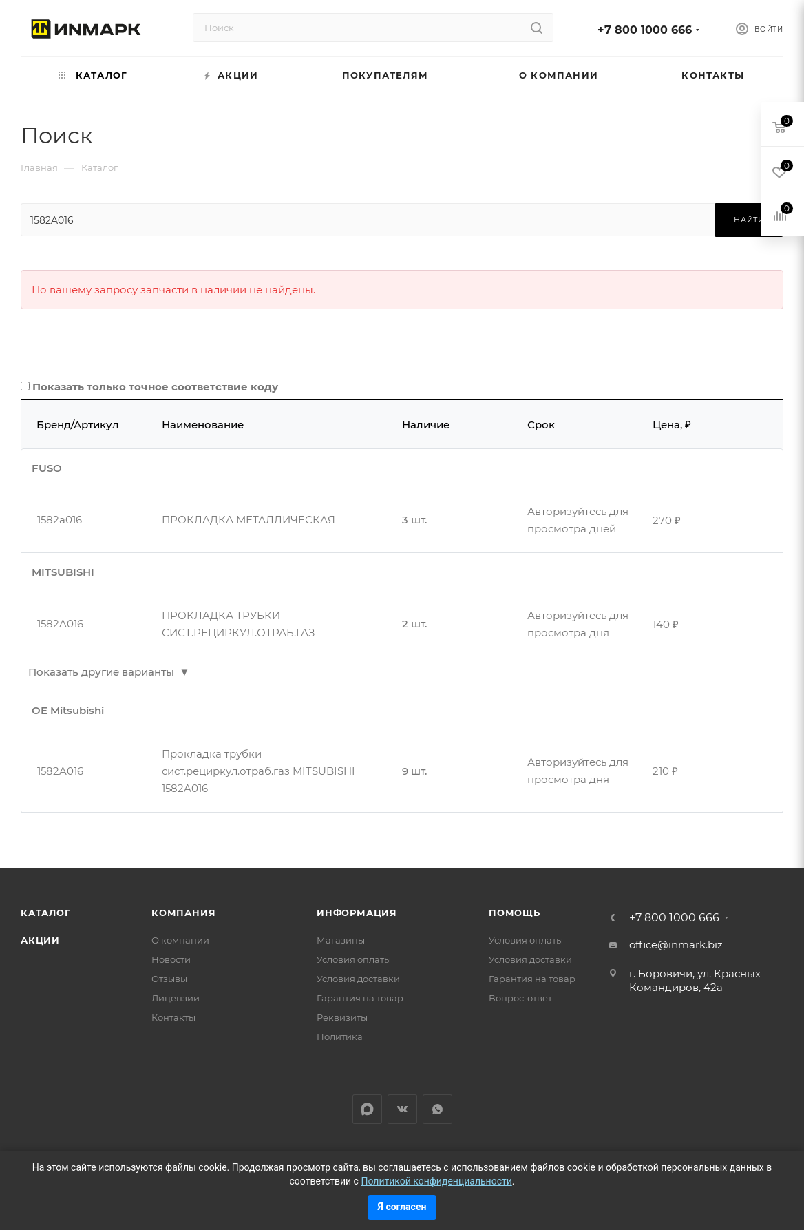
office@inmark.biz (676, 944)
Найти (749, 220)
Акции (40, 940)
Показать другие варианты (101, 671)
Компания (183, 912)
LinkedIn (367, 1109)
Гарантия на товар (360, 997)
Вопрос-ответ (520, 997)
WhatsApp (437, 1109)
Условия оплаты (354, 959)
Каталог (46, 912)
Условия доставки (358, 978)
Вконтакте (402, 1109)
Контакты (173, 1017)
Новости (171, 959)
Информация (357, 912)
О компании (180, 940)
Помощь (514, 912)
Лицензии (175, 997)
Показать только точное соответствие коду (155, 386)
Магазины (341, 940)
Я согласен (402, 1206)
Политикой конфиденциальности (436, 1181)
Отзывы (169, 978)
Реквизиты (342, 1017)
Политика (340, 1036)
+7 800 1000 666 (644, 30)
